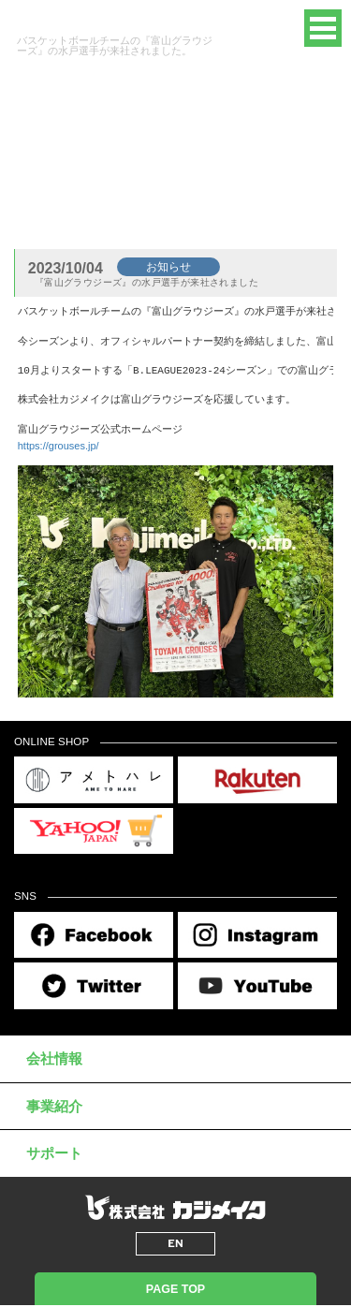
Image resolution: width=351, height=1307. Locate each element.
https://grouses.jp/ (58, 445)
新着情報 (109, 194)
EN (272, 28)
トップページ (45, 194)
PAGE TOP (175, 1289)
